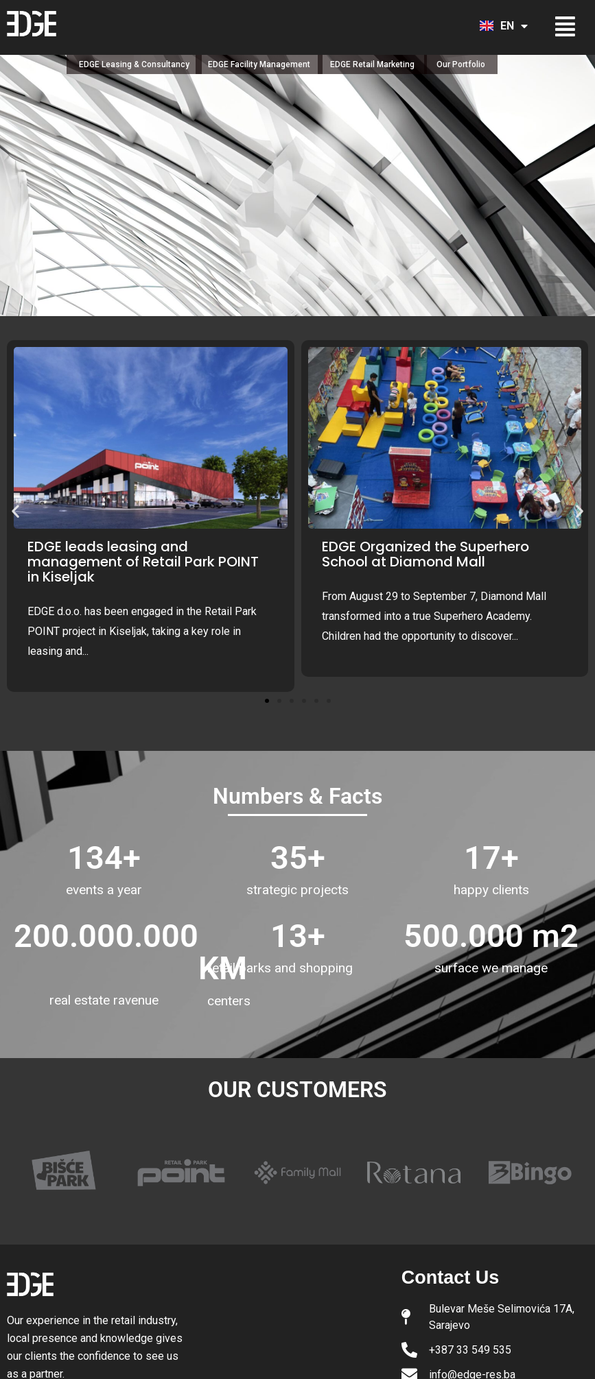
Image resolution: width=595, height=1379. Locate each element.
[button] (562, 26)
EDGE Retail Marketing (372, 64)
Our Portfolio (460, 64)
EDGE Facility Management (259, 64)
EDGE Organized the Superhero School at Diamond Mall (425, 554)
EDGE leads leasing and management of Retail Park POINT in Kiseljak (143, 561)
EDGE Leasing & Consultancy (134, 64)
